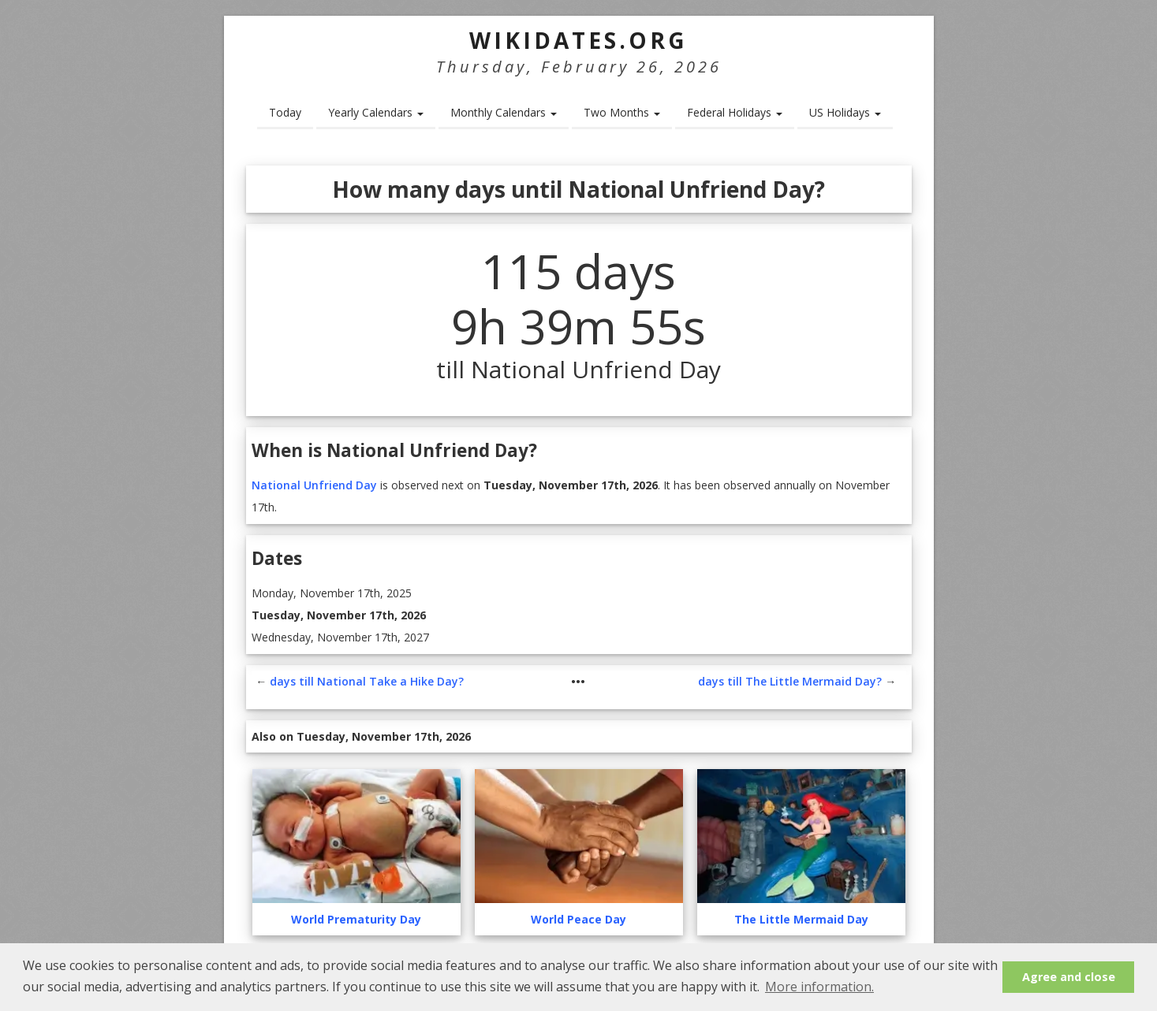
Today (285, 112)
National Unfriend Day (314, 485)
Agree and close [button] (1068, 976)
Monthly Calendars (503, 112)
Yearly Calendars (376, 112)
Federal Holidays (734, 112)
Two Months (622, 112)
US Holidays (845, 112)
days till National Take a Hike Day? (367, 681)
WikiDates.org (578, 40)
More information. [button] (819, 986)
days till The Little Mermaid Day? (790, 681)
